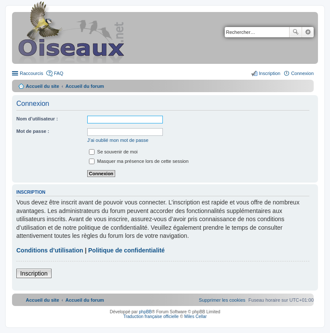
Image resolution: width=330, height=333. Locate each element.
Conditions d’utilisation (49, 250)
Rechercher (295, 32)
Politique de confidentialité (126, 250)
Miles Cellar (195, 316)
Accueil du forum (84, 86)
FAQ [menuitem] (58, 73)
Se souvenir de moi (113, 151)
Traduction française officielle (151, 316)
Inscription (34, 273)
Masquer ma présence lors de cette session (139, 161)
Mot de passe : (32, 131)
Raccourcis (31, 73)
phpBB (145, 311)
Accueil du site (42, 86)
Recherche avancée (308, 32)
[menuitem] (222, 300)
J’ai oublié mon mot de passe (117, 140)
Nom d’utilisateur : (37, 118)
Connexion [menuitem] (302, 73)
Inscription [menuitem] (269, 73)
